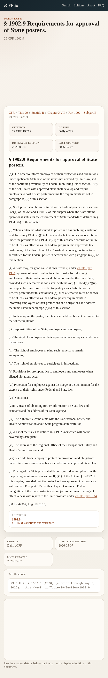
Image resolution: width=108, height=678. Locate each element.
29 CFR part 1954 (86, 496)
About (91, 5)
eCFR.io (11, 5)
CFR (12, 112)
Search (66, 5)
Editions (79, 5)
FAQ (101, 5)
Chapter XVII (56, 112)
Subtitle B (37, 112)
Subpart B (90, 112)
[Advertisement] (54, 77)
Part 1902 (74, 112)
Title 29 (23, 112)
